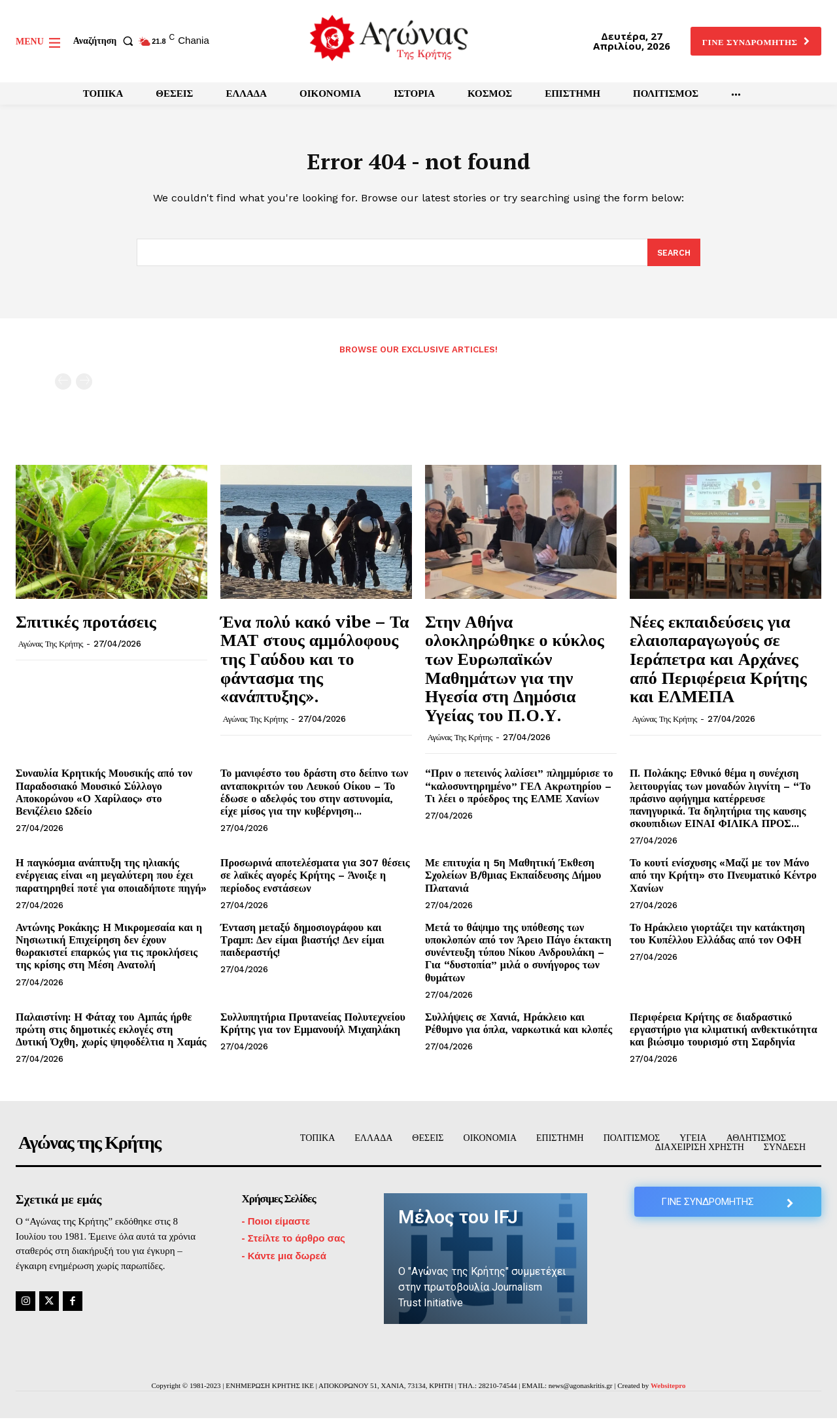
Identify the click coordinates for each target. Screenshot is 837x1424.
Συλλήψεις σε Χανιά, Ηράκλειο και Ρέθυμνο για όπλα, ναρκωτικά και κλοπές (518, 1029)
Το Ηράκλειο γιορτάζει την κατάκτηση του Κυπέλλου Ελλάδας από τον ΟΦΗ (717, 939)
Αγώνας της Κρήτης (50, 650)
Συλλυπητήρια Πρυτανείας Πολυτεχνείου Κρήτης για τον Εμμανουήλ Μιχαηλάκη (312, 1029)
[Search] (673, 258)
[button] (106, 41)
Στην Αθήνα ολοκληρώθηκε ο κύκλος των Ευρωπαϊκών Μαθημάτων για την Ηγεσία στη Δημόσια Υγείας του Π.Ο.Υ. (514, 674)
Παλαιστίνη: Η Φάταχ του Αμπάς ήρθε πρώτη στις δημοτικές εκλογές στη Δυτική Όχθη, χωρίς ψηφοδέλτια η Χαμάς (111, 1035)
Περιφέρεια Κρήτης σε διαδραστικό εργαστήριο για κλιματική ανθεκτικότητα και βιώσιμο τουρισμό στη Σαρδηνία (723, 1035)
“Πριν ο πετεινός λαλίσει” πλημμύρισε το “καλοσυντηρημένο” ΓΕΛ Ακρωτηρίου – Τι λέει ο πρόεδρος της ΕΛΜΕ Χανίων (519, 792)
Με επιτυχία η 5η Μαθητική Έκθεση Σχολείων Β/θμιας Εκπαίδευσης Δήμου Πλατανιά (513, 881)
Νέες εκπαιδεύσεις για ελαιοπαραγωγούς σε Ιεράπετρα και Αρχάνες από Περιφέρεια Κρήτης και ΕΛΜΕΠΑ (718, 664)
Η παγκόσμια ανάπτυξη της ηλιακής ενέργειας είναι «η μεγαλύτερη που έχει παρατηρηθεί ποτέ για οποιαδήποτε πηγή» (111, 881)
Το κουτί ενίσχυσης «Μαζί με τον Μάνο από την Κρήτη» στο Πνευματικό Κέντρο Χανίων (723, 881)
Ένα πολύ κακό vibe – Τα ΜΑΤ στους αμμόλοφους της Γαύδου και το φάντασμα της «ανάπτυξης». (314, 664)
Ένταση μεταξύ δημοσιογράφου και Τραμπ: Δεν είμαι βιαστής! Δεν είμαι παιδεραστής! (302, 945)
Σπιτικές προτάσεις (86, 627)
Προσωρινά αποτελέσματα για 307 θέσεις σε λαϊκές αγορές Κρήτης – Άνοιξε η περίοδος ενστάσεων (314, 881)
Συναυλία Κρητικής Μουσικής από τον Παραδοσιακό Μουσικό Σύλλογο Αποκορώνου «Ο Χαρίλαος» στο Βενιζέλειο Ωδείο (104, 798)
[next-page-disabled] (84, 387)
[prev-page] (63, 387)
